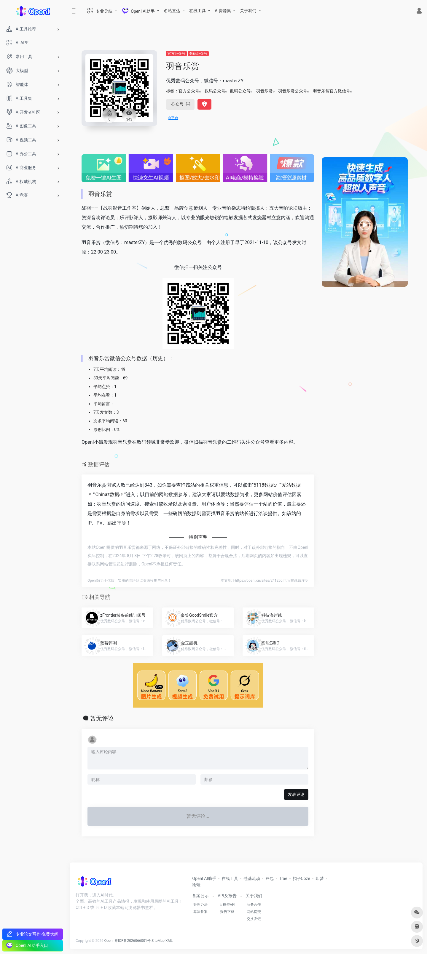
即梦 (320, 878)
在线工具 (197, 10)
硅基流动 (251, 878)
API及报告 (227, 895)
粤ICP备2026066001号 (132, 941)
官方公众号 (176, 54)
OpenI (109, 941)
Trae (283, 878)
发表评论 (296, 794)
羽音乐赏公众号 (292, 91)
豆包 (269, 878)
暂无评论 (102, 718)
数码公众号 (198, 54)
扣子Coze (301, 878)
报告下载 (227, 912)
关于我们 (248, 10)
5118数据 (264, 485)
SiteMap (158, 941)
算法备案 (200, 912)
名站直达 (172, 10)
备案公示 (200, 895)
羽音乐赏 (264, 91)
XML (169, 941)
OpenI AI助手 (204, 878)
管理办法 (200, 904)
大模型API (227, 904)
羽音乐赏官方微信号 (331, 91)
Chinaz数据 (107, 494)
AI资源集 (223, 10)
